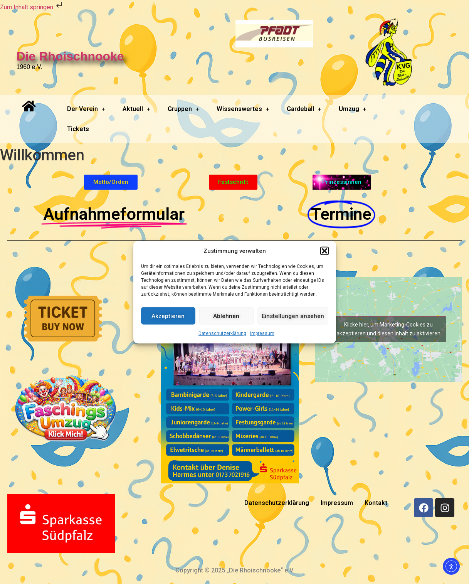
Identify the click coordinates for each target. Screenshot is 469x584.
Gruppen (183, 109)
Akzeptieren (168, 315)
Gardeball (304, 109)
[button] (324, 251)
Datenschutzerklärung (222, 333)
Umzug (352, 109)
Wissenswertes (243, 109)
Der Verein (86, 109)
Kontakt (376, 503)
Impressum (262, 333)
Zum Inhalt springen (32, 7)
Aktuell (136, 109)
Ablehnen (226, 315)
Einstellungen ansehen (293, 315)
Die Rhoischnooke (70, 56)
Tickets (78, 129)
